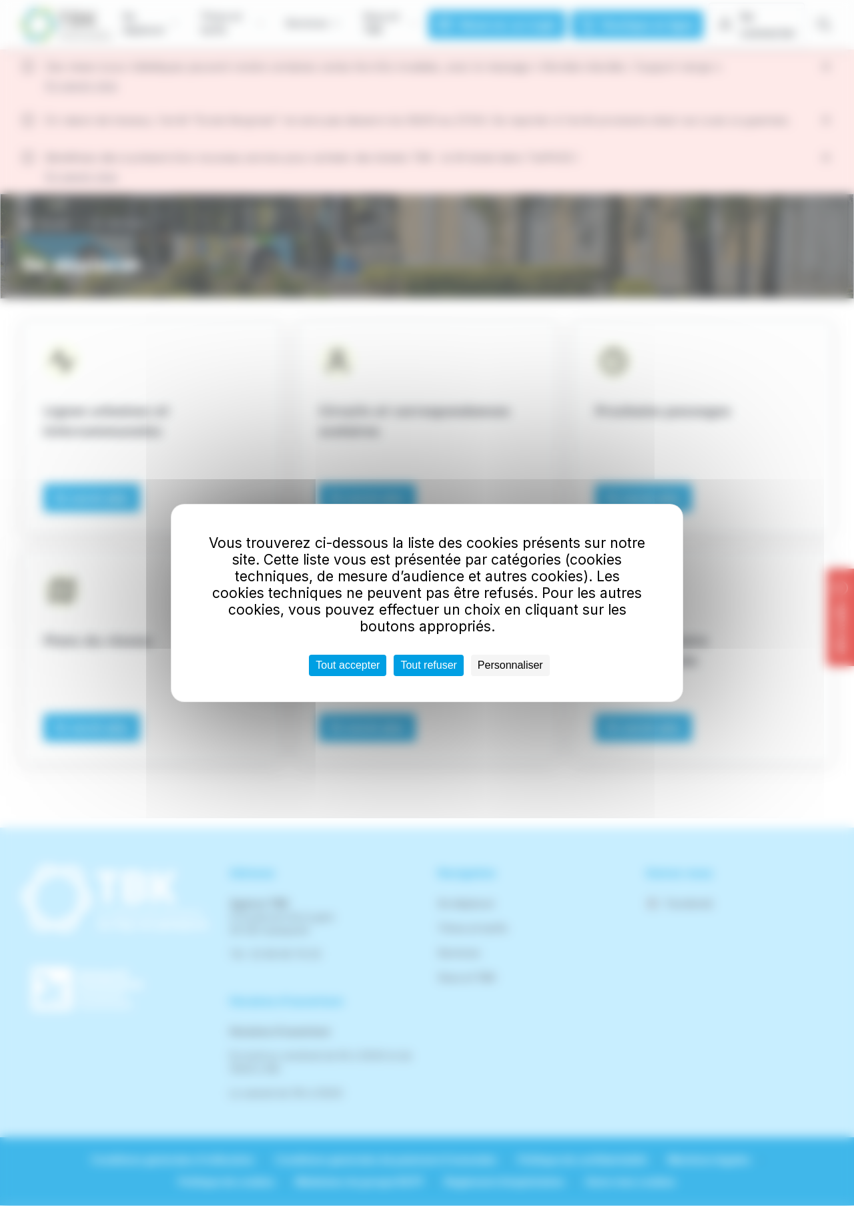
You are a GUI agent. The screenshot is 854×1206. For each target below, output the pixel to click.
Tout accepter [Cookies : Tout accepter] (348, 665)
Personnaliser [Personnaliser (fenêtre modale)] (510, 665)
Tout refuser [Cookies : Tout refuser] (428, 665)
